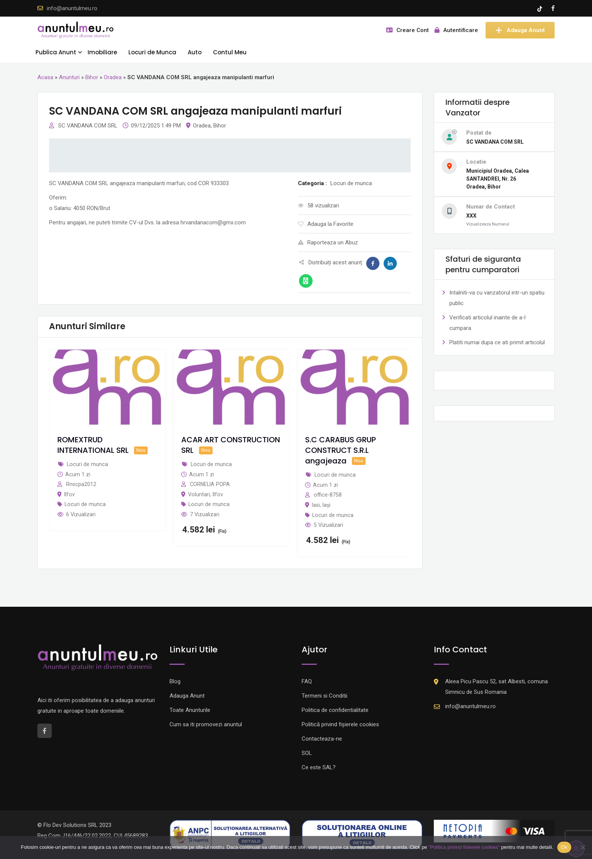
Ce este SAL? (319, 767)
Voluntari (199, 494)
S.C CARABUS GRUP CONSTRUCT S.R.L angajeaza (340, 450)
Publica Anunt (55, 52)
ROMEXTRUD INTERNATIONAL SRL (93, 445)
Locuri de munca (85, 504)
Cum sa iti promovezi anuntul (206, 724)
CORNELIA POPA (210, 484)
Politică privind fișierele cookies (340, 724)
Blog (175, 681)
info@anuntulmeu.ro (72, 8)
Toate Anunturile (190, 710)
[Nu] (582, 847)
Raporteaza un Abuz (328, 242)
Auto (195, 52)
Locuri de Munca (152, 52)
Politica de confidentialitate (335, 710)
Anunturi (69, 77)
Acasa (45, 77)
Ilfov (69, 494)
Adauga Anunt (520, 30)
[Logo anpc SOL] (362, 834)
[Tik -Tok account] (540, 8)
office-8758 (328, 495)
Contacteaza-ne (322, 738)
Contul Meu (230, 52)
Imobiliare (102, 52)
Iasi (316, 505)
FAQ (307, 681)
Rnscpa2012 (81, 484)
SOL (307, 753)
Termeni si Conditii (324, 695)
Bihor (91, 77)
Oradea (113, 77)
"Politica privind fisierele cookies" (464, 847)
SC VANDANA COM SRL (88, 125)
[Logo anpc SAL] (230, 834)
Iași (326, 505)
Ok (564, 847)
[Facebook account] (553, 8)
